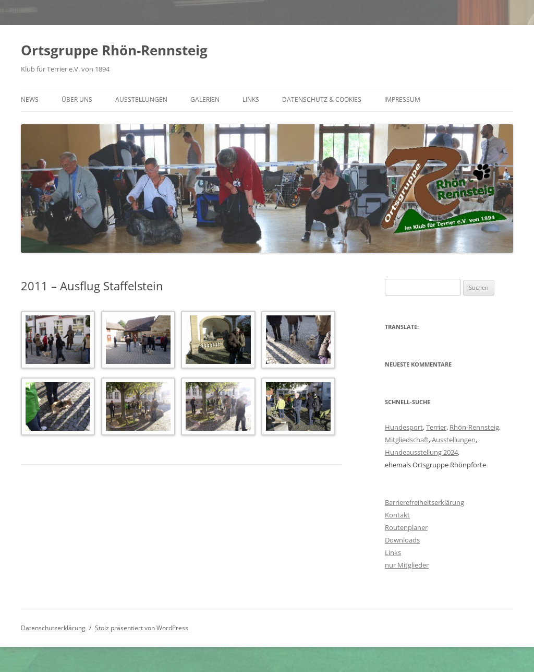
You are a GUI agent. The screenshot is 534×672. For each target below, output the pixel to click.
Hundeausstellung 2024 (421, 452)
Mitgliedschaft (407, 439)
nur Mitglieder (407, 565)
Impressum (402, 99)
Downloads (402, 540)
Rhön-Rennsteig (474, 427)
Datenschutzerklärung (53, 627)
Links (250, 99)
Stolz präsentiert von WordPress (141, 627)
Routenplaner (406, 527)
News (30, 99)
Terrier (436, 427)
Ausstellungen (141, 99)
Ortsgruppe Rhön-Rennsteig (114, 50)
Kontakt (397, 515)
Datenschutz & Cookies (321, 99)
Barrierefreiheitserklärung (424, 502)
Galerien (205, 99)
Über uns (77, 99)
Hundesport (404, 427)
